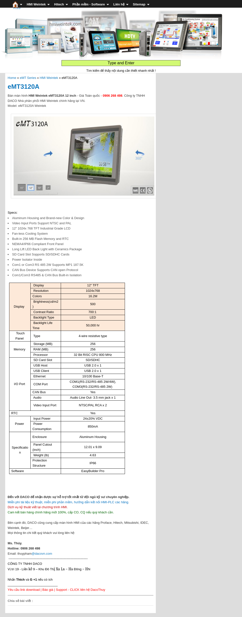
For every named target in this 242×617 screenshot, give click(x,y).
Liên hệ (118, 4)
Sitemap (139, 4)
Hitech (59, 4)
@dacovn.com (42, 553)
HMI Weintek (36, 4)
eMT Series (28, 78)
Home (12, 78)
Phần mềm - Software (88, 4)
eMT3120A (24, 86)
